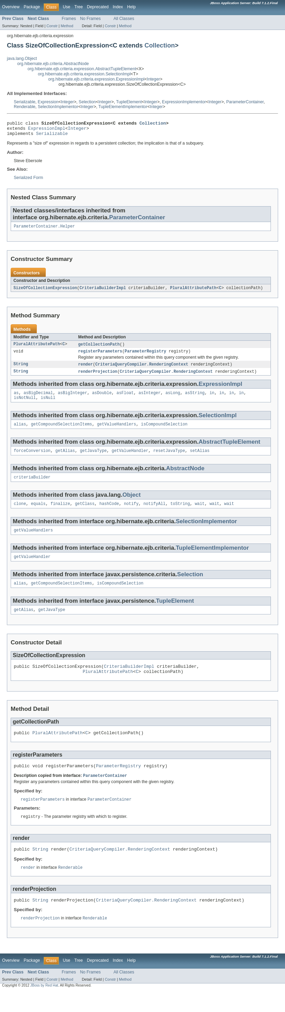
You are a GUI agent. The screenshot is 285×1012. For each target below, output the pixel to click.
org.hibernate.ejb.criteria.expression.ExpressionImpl (96, 79)
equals (38, 513)
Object (132, 504)
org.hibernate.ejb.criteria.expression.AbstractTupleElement (82, 68)
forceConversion (32, 459)
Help (131, 6)
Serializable (24, 101)
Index (118, 6)
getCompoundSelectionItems (61, 432)
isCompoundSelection (164, 432)
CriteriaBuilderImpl (103, 292)
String (20, 369)
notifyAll (155, 513)
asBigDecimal (38, 399)
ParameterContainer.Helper (44, 230)
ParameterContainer (245, 101)
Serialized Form (28, 180)
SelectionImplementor (58, 106)
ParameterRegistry (145, 356)
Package (32, 6)
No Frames (90, 18)
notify (131, 513)
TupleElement (129, 101)
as (16, 399)
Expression (48, 101)
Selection (87, 101)
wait (199, 513)
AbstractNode (185, 477)
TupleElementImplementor (122, 106)
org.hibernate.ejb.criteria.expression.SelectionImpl (84, 74)
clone (20, 513)
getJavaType (93, 459)
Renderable (24, 106)
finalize (60, 513)
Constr (51, 26)
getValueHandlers (116, 432)
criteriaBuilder (32, 486)
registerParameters (100, 356)
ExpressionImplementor (184, 101)
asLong (173, 399)
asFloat (125, 399)
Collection (160, 45)
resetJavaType (169, 459)
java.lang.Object (22, 58)
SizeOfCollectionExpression (45, 292)
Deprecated (98, 6)
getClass (85, 513)
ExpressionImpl (46, 130)
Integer (153, 79)
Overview (11, 6)
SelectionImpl (218, 422)
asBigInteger (72, 399)
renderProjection (97, 377)
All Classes (124, 18)
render (85, 369)
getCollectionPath (99, 348)
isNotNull (25, 405)
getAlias (65, 459)
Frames (69, 18)
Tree (78, 6)
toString (180, 513)
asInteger (149, 399)
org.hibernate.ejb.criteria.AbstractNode (53, 63)
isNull (48, 405)
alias (20, 432)
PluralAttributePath (193, 292)
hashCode (109, 513)
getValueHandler (130, 459)
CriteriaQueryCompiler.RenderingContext (141, 369)
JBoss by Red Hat (44, 1006)
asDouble (102, 399)
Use (66, 6)
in (212, 399)
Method (67, 26)
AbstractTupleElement (229, 449)
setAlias (200, 459)
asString (195, 399)
